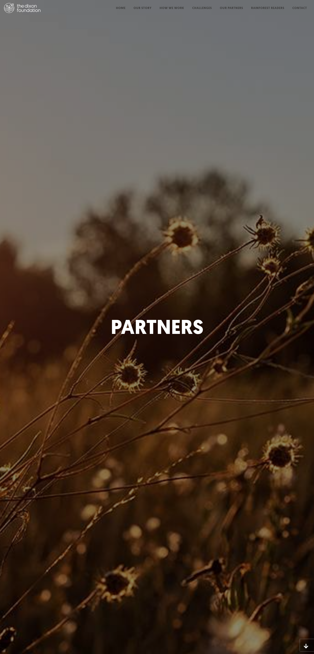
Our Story (143, 8)
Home (121, 8)
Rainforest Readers (267, 8)
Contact (299, 8)
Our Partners (231, 8)
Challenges (202, 8)
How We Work (172, 8)
